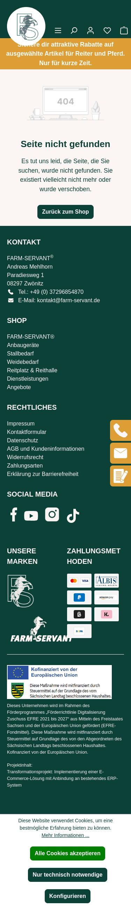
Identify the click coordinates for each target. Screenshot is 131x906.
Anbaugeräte (23, 345)
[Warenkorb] (122, 30)
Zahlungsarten (25, 466)
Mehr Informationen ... (65, 835)
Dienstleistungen (27, 379)
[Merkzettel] (107, 30)
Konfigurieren (67, 896)
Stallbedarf (20, 354)
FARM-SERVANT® (30, 337)
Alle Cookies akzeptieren (68, 853)
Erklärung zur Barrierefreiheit (43, 474)
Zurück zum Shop (65, 212)
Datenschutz (22, 440)
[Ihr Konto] (90, 30)
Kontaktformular (26, 432)
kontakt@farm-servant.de (68, 300)
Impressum (21, 424)
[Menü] (58, 30)
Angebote (19, 387)
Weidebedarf (22, 362)
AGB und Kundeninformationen (45, 449)
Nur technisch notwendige (67, 875)
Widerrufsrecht (25, 457)
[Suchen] (73, 30)
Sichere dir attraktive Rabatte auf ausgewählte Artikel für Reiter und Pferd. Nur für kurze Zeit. (65, 54)
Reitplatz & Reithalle (32, 370)
